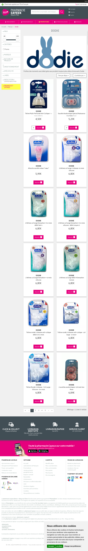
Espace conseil (28, 475)
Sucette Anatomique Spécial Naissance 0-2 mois (71, 115)
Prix (6, 31)
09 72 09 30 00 (77, 426)
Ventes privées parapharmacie (28, 472)
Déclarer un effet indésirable (32, 482)
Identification (50, 464)
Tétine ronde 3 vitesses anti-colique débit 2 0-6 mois (38, 334)
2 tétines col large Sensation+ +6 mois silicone (39, 279)
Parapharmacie (27, 22)
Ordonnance (28, 480)
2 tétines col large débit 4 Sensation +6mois (71, 279)
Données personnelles (31, 489)
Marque (10, 27)
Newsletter (27, 477)
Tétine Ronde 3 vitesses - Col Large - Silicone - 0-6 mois (38, 388)
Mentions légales (29, 487)
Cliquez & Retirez (11, 426)
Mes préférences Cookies (32, 494)
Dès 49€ (33, 428)
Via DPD (55, 426)
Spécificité (9, 71)
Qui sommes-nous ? (8, 464)
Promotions (44, 22)
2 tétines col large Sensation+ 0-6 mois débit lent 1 (38, 224)
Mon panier (49, 471)
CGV (25, 484)
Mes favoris (49, 473)
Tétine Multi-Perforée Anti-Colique (38, 115)
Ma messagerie (50, 475)
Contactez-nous (7, 471)
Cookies (26, 491)
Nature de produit (8, 60)
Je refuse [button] (59, 546)
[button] (63, 75)
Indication (10, 81)
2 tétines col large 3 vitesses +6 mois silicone (71, 169)
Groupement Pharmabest (10, 466)
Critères (8, 44)
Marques (78, 22)
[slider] (4, 39)
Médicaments (10, 22)
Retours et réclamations (9, 473)
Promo (6, 49)
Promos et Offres (8, 87)
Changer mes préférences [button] (72, 546)
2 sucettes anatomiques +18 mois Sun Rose (71, 388)
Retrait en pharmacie (74, 464)
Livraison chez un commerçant (73, 469)
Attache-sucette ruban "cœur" (38, 168)
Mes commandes (51, 468)
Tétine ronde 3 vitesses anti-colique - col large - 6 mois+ (71, 334)
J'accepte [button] (51, 546)
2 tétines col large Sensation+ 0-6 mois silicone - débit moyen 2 (71, 224)
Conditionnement (11, 67)
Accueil (4, 27)
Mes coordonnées (51, 466)
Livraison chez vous (74, 466)
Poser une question (8, 468)
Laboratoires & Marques (31, 466)
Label (6, 75)
